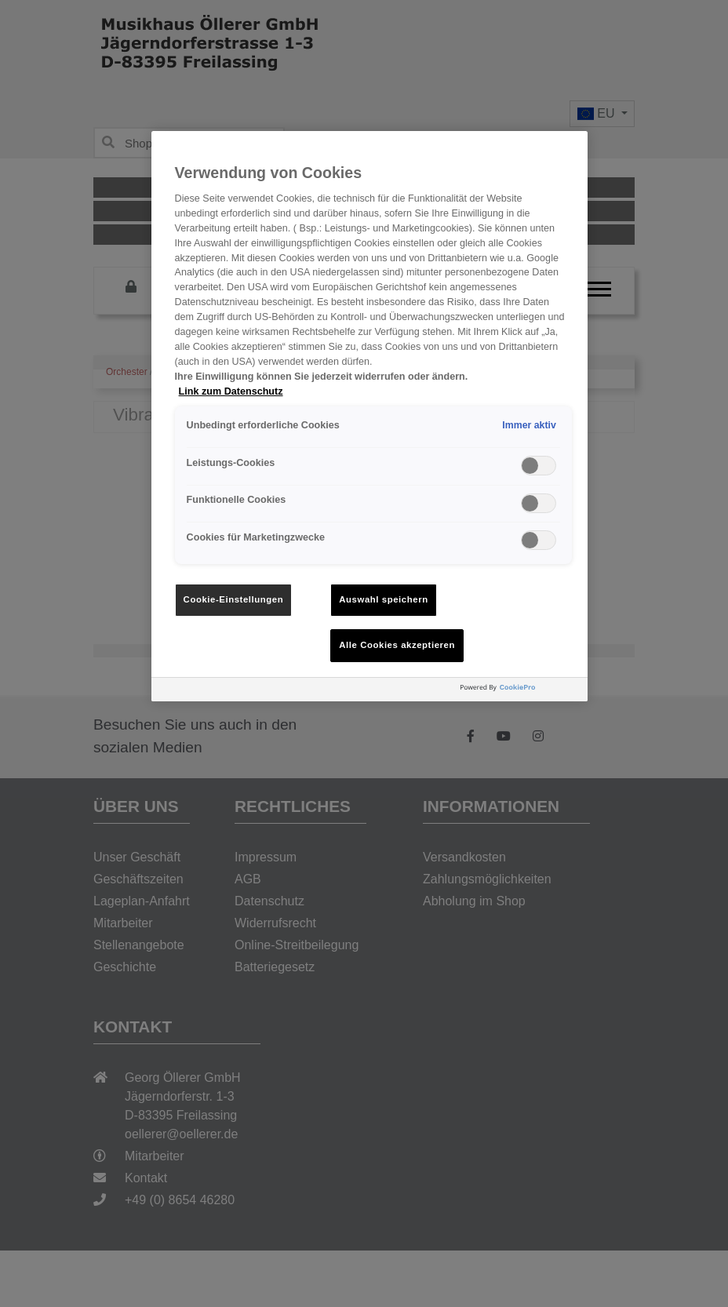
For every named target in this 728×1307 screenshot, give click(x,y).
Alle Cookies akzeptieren (397, 645)
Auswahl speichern (383, 599)
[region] (369, 416)
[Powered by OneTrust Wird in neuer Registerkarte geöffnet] (520, 691)
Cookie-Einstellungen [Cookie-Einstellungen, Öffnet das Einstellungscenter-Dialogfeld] (234, 599)
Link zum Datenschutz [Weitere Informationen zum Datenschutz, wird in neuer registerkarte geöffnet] (231, 391)
